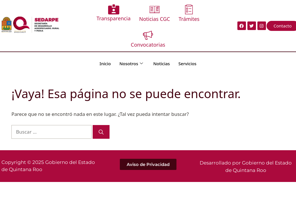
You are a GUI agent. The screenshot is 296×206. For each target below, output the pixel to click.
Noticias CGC (154, 13)
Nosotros (131, 63)
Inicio (105, 63)
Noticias (161, 63)
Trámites (188, 13)
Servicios (187, 63)
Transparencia (114, 13)
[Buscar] (101, 132)
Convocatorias (148, 39)
